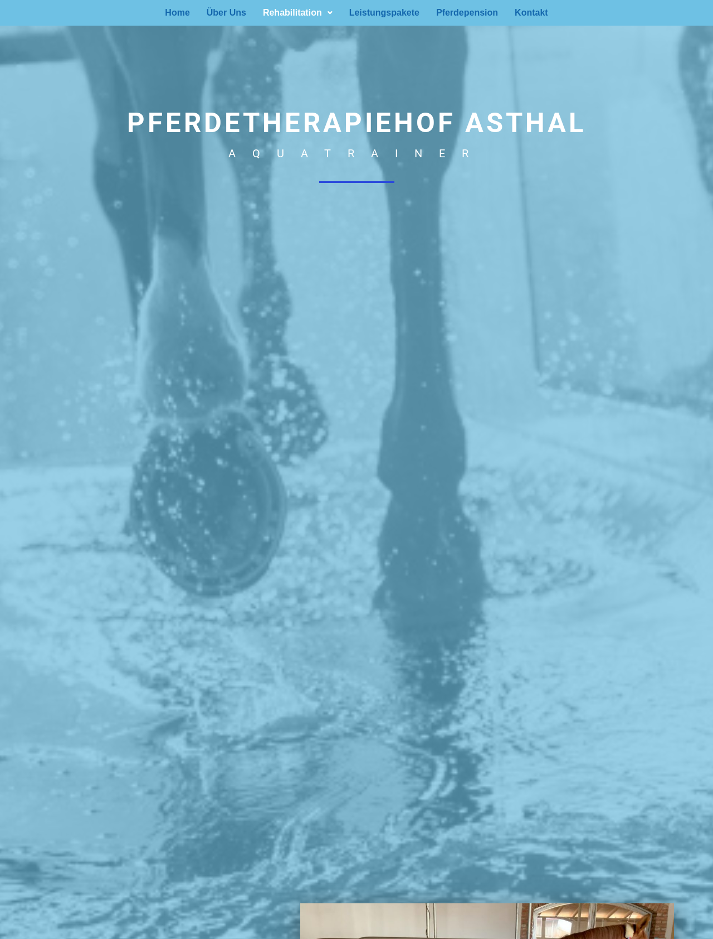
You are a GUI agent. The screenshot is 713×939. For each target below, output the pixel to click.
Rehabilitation (298, 12)
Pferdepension (467, 12)
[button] (298, 13)
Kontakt (531, 12)
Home (177, 12)
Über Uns (226, 12)
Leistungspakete (384, 12)
